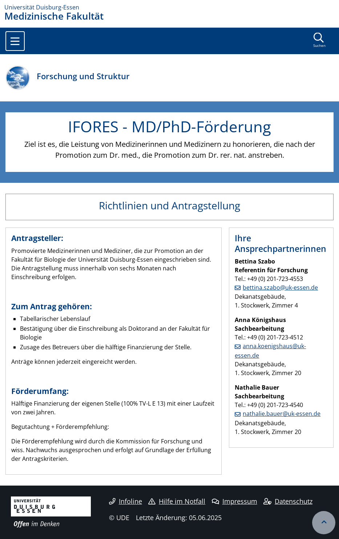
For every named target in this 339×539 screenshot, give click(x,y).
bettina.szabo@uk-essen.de (280, 287)
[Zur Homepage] (169, 7)
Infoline (125, 501)
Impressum (234, 501)
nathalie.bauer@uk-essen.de (281, 414)
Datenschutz (287, 501)
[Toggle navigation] (15, 41)
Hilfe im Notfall (176, 501)
